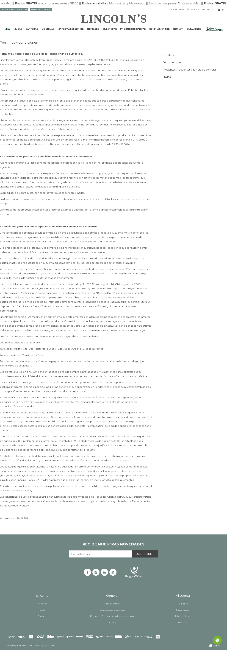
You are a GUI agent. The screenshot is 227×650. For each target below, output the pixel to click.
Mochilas (47, 29)
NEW (7, 29)
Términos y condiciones (44, 645)
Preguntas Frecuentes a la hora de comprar (189, 69)
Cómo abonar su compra (112, 610)
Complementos (159, 29)
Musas (18, 29)
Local (42, 610)
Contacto (42, 616)
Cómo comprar (171, 62)
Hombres (93, 29)
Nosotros (168, 55)
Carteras (32, 29)
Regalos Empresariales (14, 9)
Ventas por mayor (41, 9)
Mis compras (182, 610)
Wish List (182, 622)
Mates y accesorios (71, 29)
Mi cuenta (183, 603)
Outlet (178, 29)
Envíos (166, 77)
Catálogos (193, 29)
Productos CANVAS (133, 29)
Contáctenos (177, 9)
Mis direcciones (182, 616)
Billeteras (110, 29)
